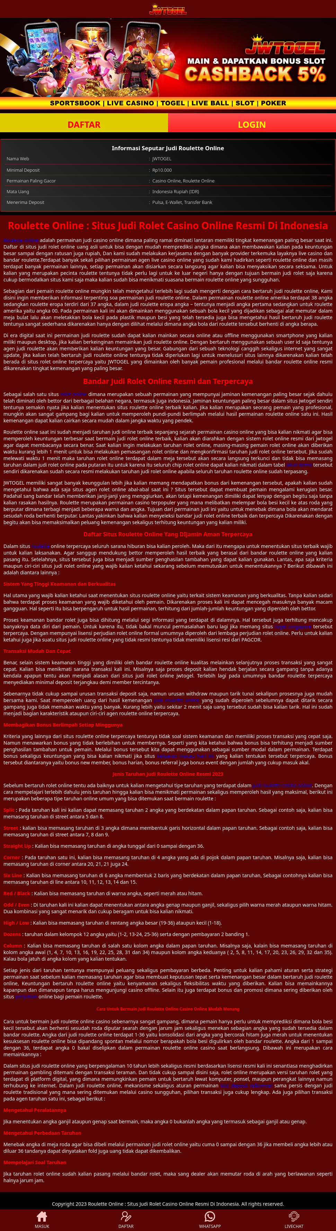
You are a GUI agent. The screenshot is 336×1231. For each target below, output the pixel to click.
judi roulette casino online (282, 785)
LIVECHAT (294, 1220)
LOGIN (252, 124)
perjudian (26, 996)
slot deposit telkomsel (246, 1085)
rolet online (73, 394)
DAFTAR (84, 124)
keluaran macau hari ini (185, 756)
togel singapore (293, 626)
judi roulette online (177, 700)
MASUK (42, 1220)
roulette (41, 546)
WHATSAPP (210, 1220)
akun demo (299, 464)
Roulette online (20, 240)
